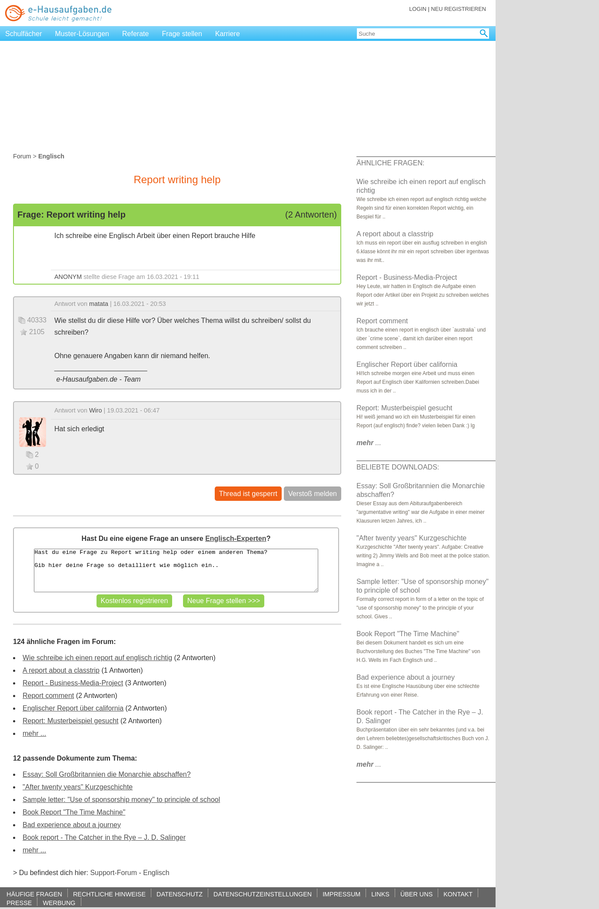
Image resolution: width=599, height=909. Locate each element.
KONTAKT (458, 894)
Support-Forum (113, 872)
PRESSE (19, 902)
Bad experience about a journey (72, 824)
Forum (22, 156)
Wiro (95, 410)
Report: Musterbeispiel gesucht (71, 721)
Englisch (156, 872)
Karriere (227, 33)
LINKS (380, 894)
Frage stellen (182, 33)
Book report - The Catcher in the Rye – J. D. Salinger (104, 837)
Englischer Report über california (73, 708)
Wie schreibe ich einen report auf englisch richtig (97, 657)
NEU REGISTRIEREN (458, 9)
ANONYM (68, 276)
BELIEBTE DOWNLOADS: (397, 467)
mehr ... (34, 733)
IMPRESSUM (341, 894)
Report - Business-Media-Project (73, 683)
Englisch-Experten (235, 538)
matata (98, 303)
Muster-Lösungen (82, 33)
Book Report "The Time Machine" (74, 812)
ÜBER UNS (416, 894)
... (368, 442)
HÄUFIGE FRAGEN (34, 894)
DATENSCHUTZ (179, 894)
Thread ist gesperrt (248, 493)
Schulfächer (23, 33)
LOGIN (417, 9)
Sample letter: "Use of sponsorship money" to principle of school (121, 799)
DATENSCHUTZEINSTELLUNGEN (262, 894)
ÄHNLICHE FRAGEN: (390, 163)
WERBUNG (59, 902)
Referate (135, 33)
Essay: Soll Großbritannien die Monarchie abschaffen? (107, 774)
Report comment (48, 695)
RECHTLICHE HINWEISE (109, 894)
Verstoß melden (312, 493)
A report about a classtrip (61, 670)
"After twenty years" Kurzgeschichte (78, 787)
